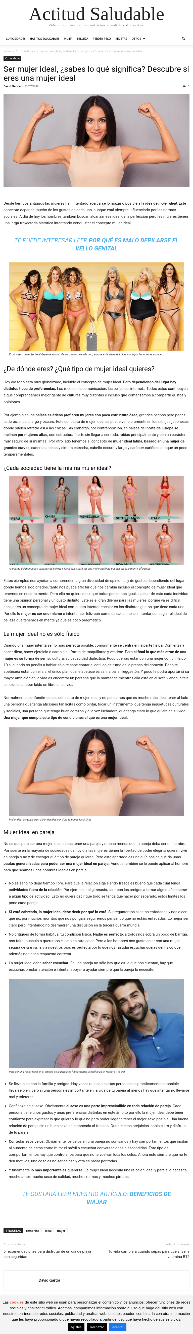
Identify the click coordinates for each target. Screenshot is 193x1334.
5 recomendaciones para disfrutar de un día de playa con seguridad (47, 1254)
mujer (61, 1231)
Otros (136, 39)
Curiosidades (15, 39)
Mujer (68, 39)
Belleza (82, 39)
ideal (48, 1231)
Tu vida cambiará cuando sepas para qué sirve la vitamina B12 (148, 1254)
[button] (183, 38)
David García (12, 86)
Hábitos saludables (44, 39)
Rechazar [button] (97, 1327)
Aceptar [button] (117, 1327)
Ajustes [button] (76, 1327)
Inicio (7, 51)
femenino (32, 1231)
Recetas (121, 39)
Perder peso (102, 39)
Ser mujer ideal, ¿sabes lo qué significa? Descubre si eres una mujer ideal (96, 73)
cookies (17, 1302)
